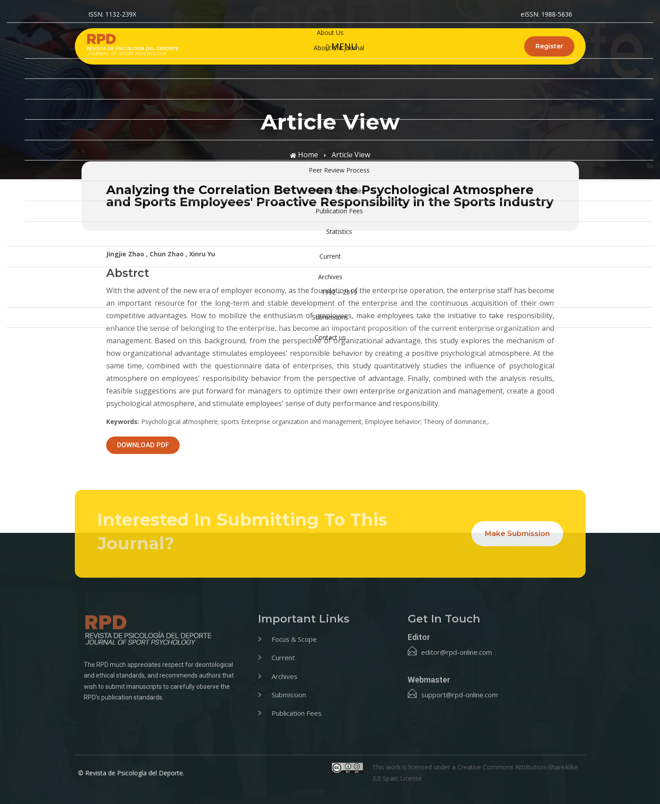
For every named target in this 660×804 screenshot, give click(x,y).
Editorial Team (339, 88)
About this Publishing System (339, 68)
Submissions (330, 317)
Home (330, 12)
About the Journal (339, 47)
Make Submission (517, 533)
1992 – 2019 (339, 292)
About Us (330, 32)
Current (330, 256)
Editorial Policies (338, 109)
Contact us (330, 337)
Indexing (339, 150)
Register (549, 46)
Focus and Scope (339, 129)
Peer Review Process (339, 170)
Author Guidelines (339, 190)
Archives (330, 276)
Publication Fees (339, 211)
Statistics (339, 231)
